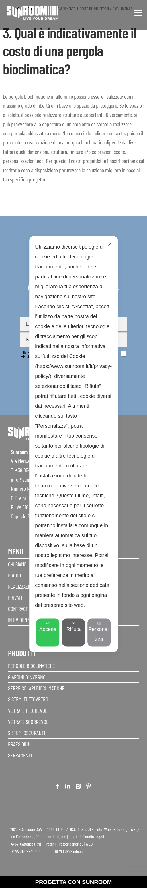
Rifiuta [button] (73, 626)
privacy (133, 829)
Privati (15, 597)
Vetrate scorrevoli (29, 721)
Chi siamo (17, 564)
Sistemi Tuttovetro (28, 699)
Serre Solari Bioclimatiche (36, 688)
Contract (18, 608)
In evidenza (20, 619)
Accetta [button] (47, 626)
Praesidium (19, 744)
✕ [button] (110, 244)
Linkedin (67, 787)
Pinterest (88, 787)
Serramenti (20, 755)
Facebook (58, 787)
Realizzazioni (22, 586)
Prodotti (17, 575)
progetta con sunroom (73, 882)
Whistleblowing (116, 829)
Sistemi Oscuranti (26, 732)
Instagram (78, 787)
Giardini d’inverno (27, 677)
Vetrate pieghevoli (28, 710)
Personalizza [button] (99, 631)
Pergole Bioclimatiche (31, 665)
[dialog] (73, 444)
